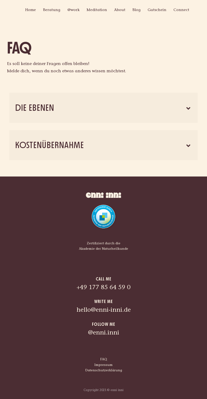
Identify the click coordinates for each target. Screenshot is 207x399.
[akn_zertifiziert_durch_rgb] (103, 205)
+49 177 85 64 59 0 (103, 288)
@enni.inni (103, 333)
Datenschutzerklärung (103, 370)
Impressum (103, 365)
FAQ (103, 359)
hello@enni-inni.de (104, 310)
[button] (103, 108)
